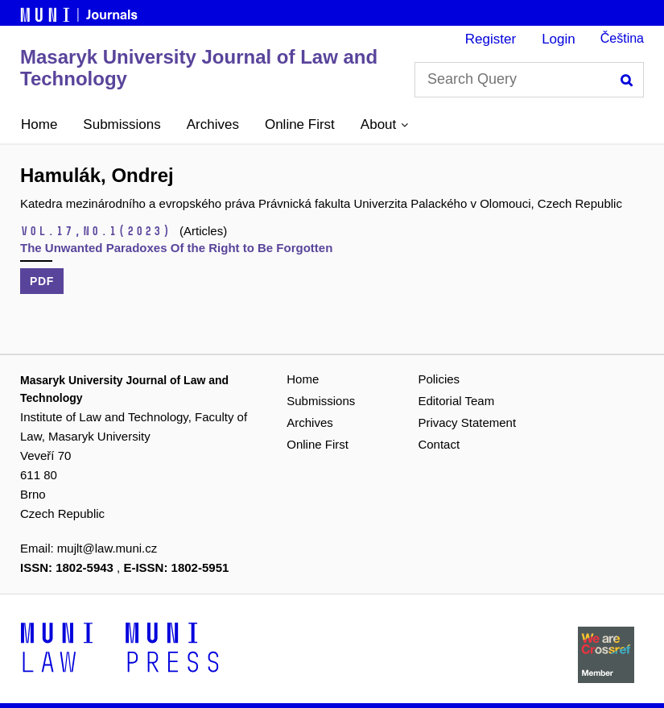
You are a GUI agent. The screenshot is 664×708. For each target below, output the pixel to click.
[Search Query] (529, 79)
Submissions (121, 124)
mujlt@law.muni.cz (107, 548)
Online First (300, 124)
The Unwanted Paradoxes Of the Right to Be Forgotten (176, 248)
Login (558, 39)
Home (39, 124)
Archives (213, 124)
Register (490, 39)
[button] (384, 125)
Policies (439, 379)
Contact (439, 444)
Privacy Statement (467, 422)
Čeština (622, 38)
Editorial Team (456, 401)
